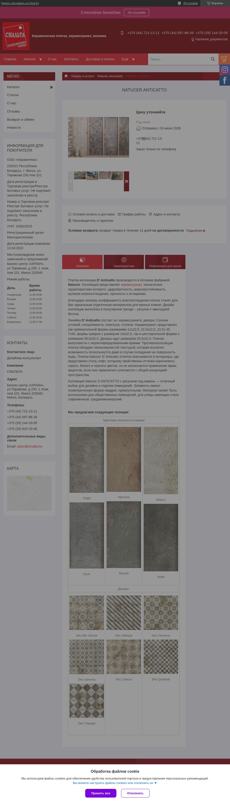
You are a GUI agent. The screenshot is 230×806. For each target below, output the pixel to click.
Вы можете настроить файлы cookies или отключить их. (113, 783)
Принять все (100, 793)
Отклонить (135, 793)
